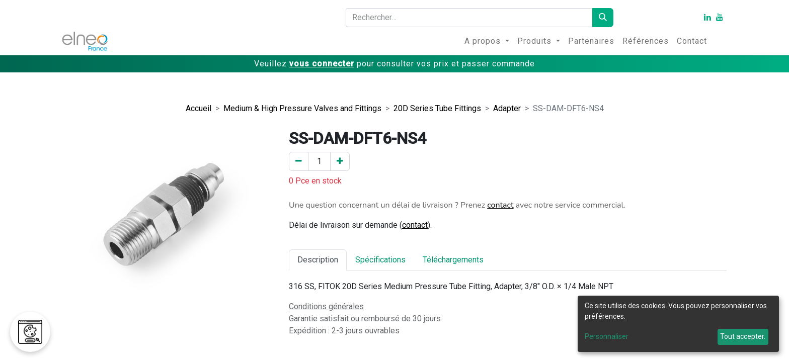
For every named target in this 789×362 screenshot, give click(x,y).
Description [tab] (317, 259)
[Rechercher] (602, 17)
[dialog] (678, 324)
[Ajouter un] (340, 161)
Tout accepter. (742, 336)
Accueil (198, 108)
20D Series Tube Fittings (437, 108)
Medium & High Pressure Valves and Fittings (302, 108)
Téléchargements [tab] (453, 259)
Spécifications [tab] (380, 259)
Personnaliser (606, 336)
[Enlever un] (298, 161)
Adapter (507, 108)
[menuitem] (486, 41)
